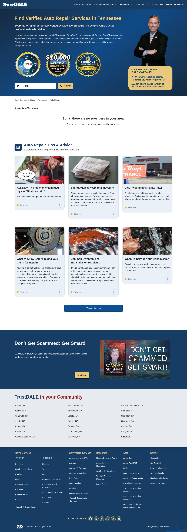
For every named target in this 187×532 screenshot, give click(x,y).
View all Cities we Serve (26, 507)
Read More (82, 375)
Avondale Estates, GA (25, 437)
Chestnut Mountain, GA (132, 405)
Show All (125, 437)
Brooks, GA (73, 416)
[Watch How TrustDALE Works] (135, 359)
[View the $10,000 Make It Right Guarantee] (58, 64)
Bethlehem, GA (75, 411)
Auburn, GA (20, 426)
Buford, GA (73, 421)
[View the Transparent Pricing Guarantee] (88, 64)
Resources (126, 4)
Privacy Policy (151, 527)
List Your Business (155, 4)
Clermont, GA (127, 421)
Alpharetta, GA (21, 416)
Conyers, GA (127, 431)
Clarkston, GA (127, 416)
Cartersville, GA (75, 431)
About (140, 4)
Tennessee (43, 100)
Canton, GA (73, 426)
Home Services (82, 4)
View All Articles (93, 308)
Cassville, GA (74, 437)
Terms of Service (164, 527)
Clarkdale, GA (127, 411)
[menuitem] (26, 464)
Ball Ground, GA (75, 405)
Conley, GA (126, 426)
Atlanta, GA (20, 421)
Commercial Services (105, 4)
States (33, 100)
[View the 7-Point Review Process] (28, 64)
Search (65, 86)
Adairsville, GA (21, 411)
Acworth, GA (20, 405)
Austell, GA (20, 431)
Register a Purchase (174, 4)
